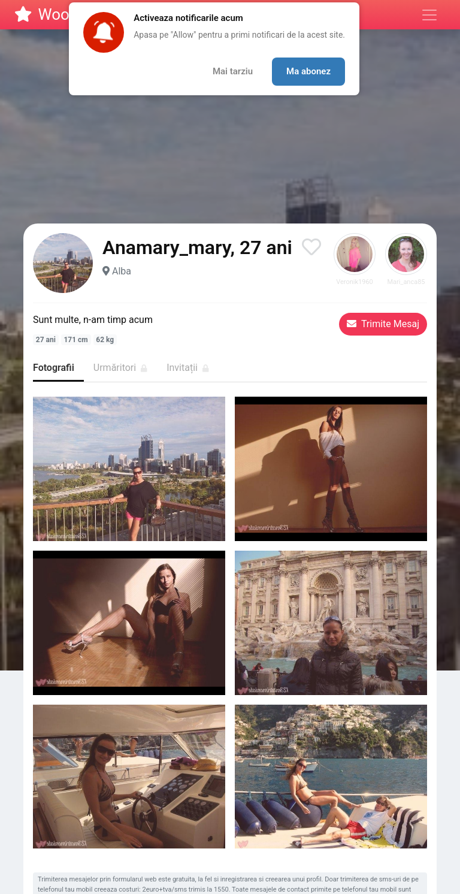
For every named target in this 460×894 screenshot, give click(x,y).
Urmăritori (120, 367)
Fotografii (53, 367)
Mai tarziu (233, 71)
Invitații (188, 367)
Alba (121, 271)
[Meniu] (429, 15)
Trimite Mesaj (383, 324)
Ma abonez (308, 71)
